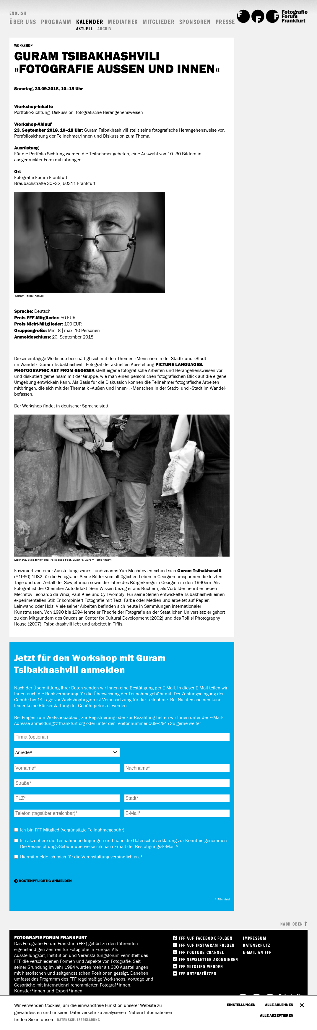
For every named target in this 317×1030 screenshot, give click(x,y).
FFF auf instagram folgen (207, 945)
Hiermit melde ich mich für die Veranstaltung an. (81, 857)
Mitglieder (159, 22)
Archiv (104, 28)
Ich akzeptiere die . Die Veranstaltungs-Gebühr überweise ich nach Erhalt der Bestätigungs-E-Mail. (124, 843)
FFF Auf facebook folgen (205, 938)
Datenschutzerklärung (78, 1019)
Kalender (89, 22)
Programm (56, 22)
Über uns (22, 22)
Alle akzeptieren (276, 1015)
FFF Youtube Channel (201, 952)
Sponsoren (195, 22)
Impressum (254, 938)
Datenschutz (256, 945)
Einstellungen (241, 1004)
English (17, 13)
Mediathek (123, 22)
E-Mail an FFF (257, 952)
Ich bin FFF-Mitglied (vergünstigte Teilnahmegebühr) (72, 830)
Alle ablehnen (279, 1004)
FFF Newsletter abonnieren (208, 959)
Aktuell (84, 28)
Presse (225, 22)
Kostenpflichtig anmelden (45, 880)
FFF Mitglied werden (201, 966)
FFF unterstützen (197, 973)
